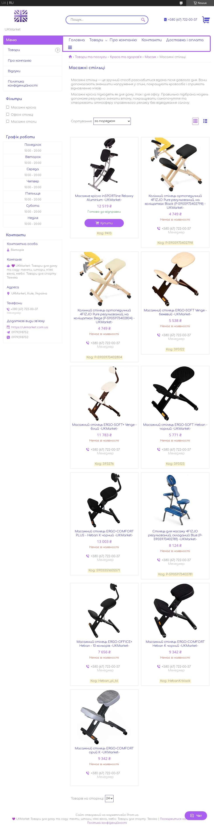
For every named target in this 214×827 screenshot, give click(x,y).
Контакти (152, 40)
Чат (196, 816)
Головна (77, 40)
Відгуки (14, 71)
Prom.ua (132, 815)
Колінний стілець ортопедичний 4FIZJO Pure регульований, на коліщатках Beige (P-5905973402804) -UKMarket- (104, 316)
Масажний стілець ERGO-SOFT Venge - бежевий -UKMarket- (175, 312)
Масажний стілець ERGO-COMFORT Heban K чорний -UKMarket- (175, 643)
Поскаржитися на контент (180, 818)
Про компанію (123, 40)
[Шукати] (143, 19)
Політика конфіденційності (23, 84)
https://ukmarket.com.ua (29, 327)
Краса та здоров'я (126, 57)
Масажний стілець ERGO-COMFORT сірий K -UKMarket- (104, 750)
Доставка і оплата (185, 40)
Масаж (150, 57)
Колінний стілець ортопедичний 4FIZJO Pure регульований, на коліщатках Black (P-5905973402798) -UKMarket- (175, 201)
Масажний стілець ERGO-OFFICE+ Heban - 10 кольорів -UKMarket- (104, 643)
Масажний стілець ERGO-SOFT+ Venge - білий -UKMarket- (104, 426)
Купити (106, 223)
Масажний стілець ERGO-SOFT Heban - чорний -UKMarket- (175, 426)
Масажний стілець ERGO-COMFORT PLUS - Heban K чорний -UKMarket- (104, 533)
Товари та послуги (91, 57)
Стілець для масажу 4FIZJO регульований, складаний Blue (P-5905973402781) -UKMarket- (175, 535)
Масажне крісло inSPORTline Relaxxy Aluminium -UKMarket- (104, 198)
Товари (96, 40)
